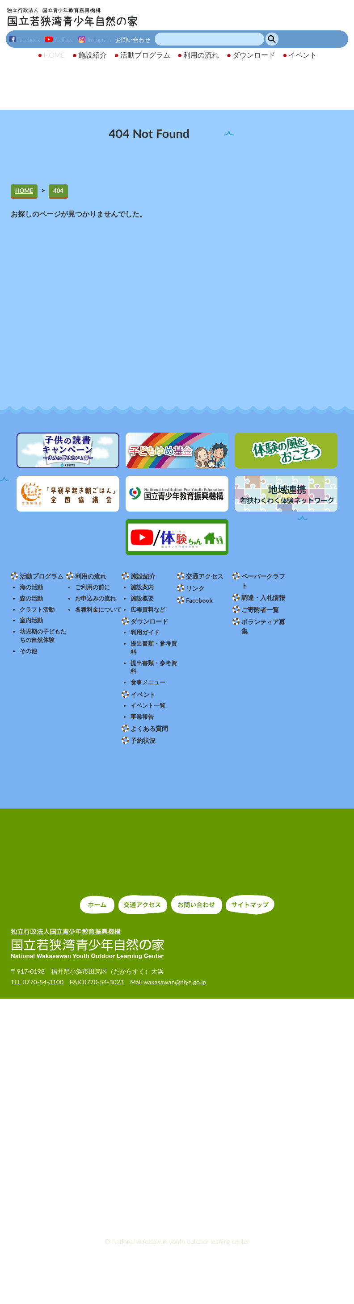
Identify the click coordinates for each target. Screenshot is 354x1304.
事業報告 (142, 716)
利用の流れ (90, 576)
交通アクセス (204, 576)
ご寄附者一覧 (260, 609)
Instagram (94, 39)
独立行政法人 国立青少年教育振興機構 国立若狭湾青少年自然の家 (72, 17)
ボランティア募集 (263, 626)
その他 (28, 651)
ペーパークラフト (263, 580)
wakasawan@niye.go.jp (174, 982)
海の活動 (31, 587)
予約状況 (143, 740)
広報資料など (148, 609)
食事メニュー (148, 682)
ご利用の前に (92, 587)
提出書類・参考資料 (154, 647)
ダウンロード (149, 621)
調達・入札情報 (263, 597)
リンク (195, 588)
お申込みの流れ (95, 598)
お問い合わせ (132, 39)
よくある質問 (149, 728)
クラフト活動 (37, 609)
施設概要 (142, 598)
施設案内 (142, 587)
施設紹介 (143, 576)
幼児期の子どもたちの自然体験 (43, 635)
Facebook (24, 39)
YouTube (59, 39)
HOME (24, 190)
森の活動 (31, 598)
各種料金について (98, 609)
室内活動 (31, 620)
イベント (143, 694)
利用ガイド (145, 632)
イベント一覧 (148, 705)
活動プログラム (41, 576)
